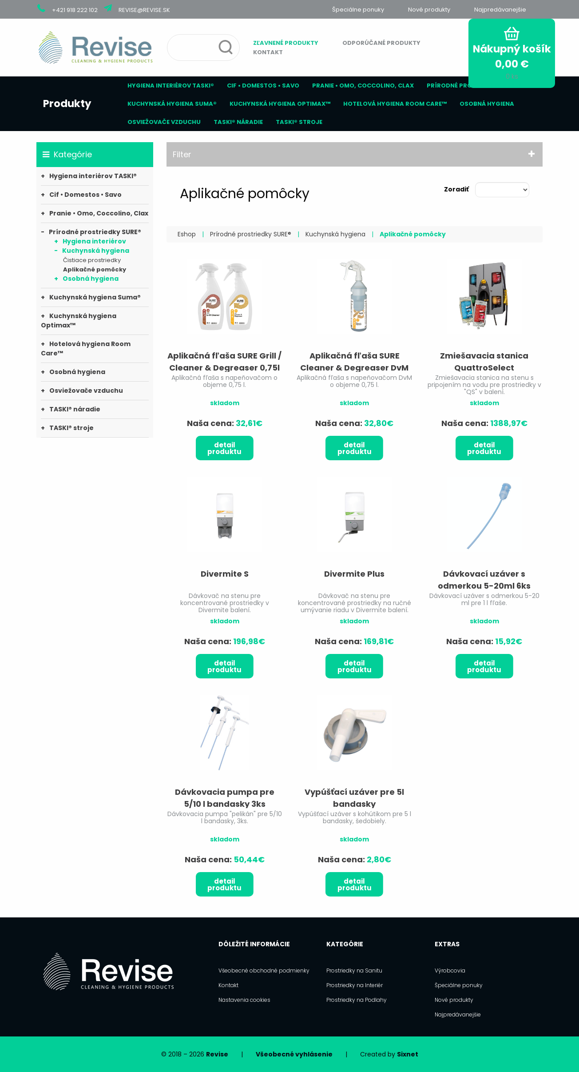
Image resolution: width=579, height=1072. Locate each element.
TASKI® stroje (299, 122)
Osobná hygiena (487, 104)
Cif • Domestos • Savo (263, 85)
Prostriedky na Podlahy (356, 1000)
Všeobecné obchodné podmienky (263, 970)
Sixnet (407, 1054)
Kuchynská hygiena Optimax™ (280, 104)
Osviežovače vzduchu (164, 122)
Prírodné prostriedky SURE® (474, 85)
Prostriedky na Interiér (354, 985)
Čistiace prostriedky (92, 260)
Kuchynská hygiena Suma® (172, 104)
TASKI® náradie (238, 122)
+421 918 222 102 (75, 10)
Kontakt (268, 52)
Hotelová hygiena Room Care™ (395, 104)
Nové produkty (429, 9)
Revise (217, 1054)
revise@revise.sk (144, 10)
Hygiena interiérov (94, 241)
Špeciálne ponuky (358, 9)
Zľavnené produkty (285, 43)
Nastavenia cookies (244, 1000)
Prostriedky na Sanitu (354, 970)
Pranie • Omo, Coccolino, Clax (363, 85)
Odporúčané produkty (381, 43)
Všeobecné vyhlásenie (294, 1054)
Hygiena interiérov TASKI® (170, 85)
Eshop (187, 234)
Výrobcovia (450, 970)
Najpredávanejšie (500, 9)
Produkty (67, 103)
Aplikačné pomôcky (94, 269)
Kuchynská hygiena (95, 250)
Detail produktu (224, 448)
